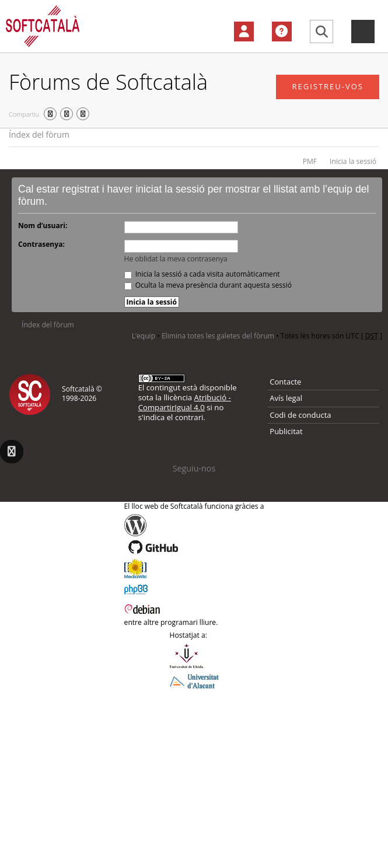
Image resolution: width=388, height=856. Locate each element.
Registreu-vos (327, 86)
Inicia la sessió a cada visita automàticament (202, 274)
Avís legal (286, 398)
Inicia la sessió (353, 161)
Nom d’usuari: (42, 225)
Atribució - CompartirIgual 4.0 (184, 402)
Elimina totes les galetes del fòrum (218, 336)
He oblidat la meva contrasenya (176, 259)
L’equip (143, 336)
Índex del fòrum (39, 134)
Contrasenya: (41, 244)
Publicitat (286, 431)
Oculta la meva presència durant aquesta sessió (208, 285)
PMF (310, 161)
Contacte (285, 381)
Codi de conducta (300, 415)
